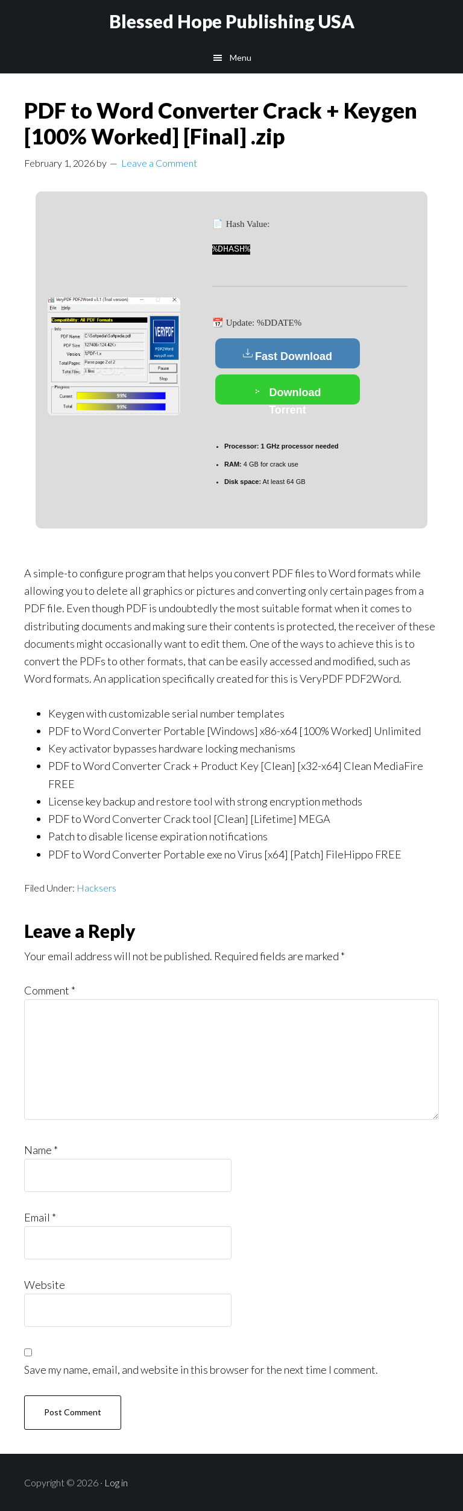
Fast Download (287, 354)
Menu (240, 57)
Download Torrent (287, 393)
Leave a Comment (159, 163)
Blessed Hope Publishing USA (231, 21)
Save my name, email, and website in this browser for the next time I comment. (201, 1369)
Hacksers (96, 887)
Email (40, 1216)
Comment (49, 989)
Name (41, 1149)
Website (44, 1284)
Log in (116, 1482)
